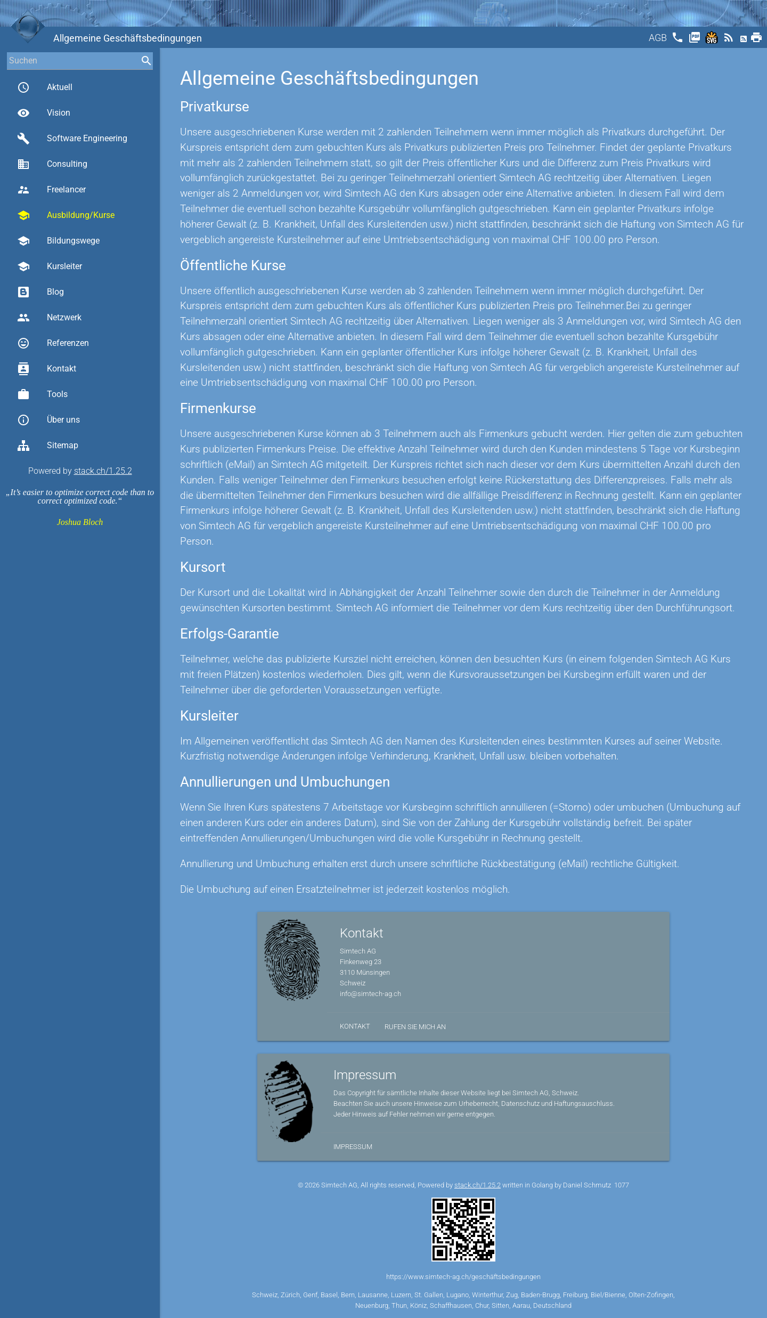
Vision (43, 113)
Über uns (48, 420)
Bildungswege (58, 241)
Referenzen (53, 343)
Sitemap (47, 445)
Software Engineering (72, 138)
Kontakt (46, 369)
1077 (621, 1185)
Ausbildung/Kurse (66, 215)
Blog (40, 292)
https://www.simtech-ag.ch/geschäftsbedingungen (463, 1277)
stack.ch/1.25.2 (103, 471)
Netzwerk (49, 317)
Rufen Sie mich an (415, 1027)
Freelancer (51, 190)
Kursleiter (49, 266)
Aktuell (44, 87)
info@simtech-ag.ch (370, 994)
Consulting (52, 164)
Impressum (352, 1147)
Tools (42, 394)
